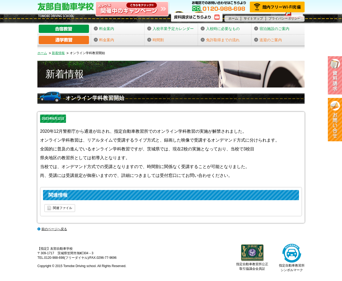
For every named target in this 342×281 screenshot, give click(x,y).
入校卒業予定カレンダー (170, 28)
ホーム (233, 18)
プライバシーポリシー (285, 18)
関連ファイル (59, 208)
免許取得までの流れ (220, 40)
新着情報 (58, 53)
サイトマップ (253, 18)
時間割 (155, 40)
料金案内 (104, 28)
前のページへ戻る (54, 229)
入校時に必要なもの (220, 28)
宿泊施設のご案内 (271, 28)
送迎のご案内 (268, 40)
